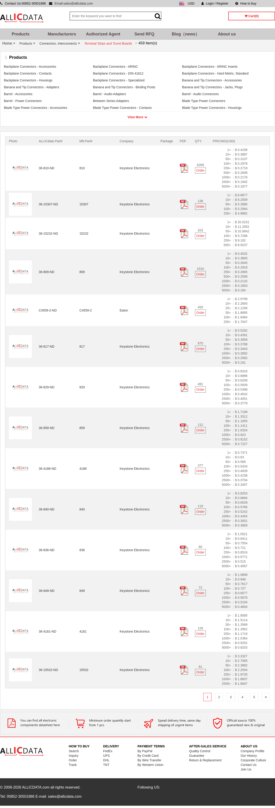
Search (74, 751)
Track (73, 765)
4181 (83, 631)
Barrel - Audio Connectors (200, 94)
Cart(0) (252, 16)
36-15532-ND (48, 670)
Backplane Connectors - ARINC (115, 66)
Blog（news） (185, 34)
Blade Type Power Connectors (203, 101)
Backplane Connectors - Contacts (28, 73)
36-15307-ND (48, 204)
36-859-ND (46, 428)
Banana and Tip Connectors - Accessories (212, 80)
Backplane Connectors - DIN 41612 (118, 73)
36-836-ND (46, 550)
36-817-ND (46, 346)
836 (82, 550)
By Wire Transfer (149, 760)
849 (82, 591)
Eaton (124, 310)
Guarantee (196, 755)
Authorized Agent (103, 34)
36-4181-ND (47, 631)
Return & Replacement (205, 760)
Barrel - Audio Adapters (109, 94)
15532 (84, 670)
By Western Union (150, 765)
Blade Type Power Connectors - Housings (212, 108)
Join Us (246, 769)
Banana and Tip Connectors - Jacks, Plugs (212, 87)
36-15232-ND (48, 233)
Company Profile (252, 751)
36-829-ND (46, 387)
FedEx (107, 751)
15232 (84, 233)
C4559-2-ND (48, 310)
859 (82, 428)
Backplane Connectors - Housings (28, 80)
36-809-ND (46, 272)
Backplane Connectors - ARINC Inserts (209, 66)
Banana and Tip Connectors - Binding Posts (124, 87)
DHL (106, 760)
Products (21, 34)
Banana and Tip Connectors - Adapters (31, 87)
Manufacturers (62, 34)
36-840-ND (46, 509)
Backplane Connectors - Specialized (119, 80)
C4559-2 (86, 310)
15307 (84, 204)
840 (82, 509)
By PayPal (145, 751)
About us (227, 34)
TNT (106, 765)
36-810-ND (46, 168)
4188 (83, 468)
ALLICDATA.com (35, 787)
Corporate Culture (253, 760)
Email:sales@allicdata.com (74, 3)
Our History (249, 755)
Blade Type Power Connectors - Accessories (35, 108)
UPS (106, 755)
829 (82, 387)
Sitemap (269, 3)
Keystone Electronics (135, 168)
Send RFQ (144, 34)
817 (82, 346)
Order (200, 170)
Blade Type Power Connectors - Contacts (122, 108)
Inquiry (73, 755)
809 (82, 272)
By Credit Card (148, 755)
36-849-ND (46, 591)
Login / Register (214, 3)
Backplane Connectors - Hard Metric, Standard (215, 73)
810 (82, 168)
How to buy (245, 3)
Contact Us (248, 765)
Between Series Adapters (111, 101)
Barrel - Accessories (18, 94)
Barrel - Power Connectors (23, 101)
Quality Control (199, 751)
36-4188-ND (47, 468)
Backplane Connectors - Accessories (30, 66)
